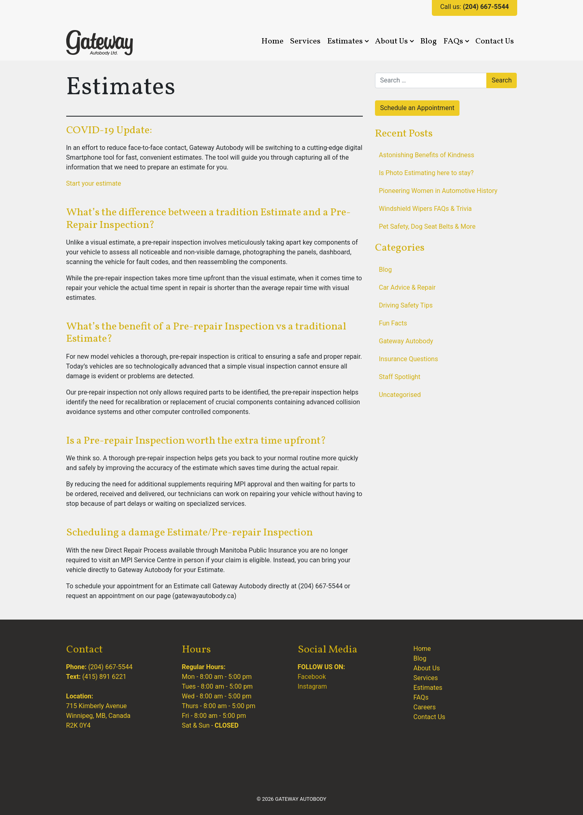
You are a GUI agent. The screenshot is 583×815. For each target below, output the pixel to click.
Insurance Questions (408, 359)
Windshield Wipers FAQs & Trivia (425, 208)
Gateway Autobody (406, 341)
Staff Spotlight (399, 377)
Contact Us (494, 41)
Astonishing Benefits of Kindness (427, 155)
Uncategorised (400, 395)
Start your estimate (93, 183)
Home (272, 41)
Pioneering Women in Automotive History (438, 191)
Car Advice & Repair (407, 287)
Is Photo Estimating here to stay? (426, 173)
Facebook (312, 677)
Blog (428, 41)
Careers (425, 707)
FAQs (456, 41)
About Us (394, 41)
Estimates (347, 41)
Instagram (312, 686)
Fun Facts (393, 323)
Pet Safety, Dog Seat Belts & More (427, 226)
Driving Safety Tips (406, 305)
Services (305, 41)
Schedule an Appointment (417, 108)
